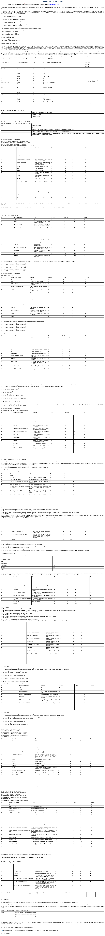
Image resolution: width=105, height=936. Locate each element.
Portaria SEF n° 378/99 (54, 4)
